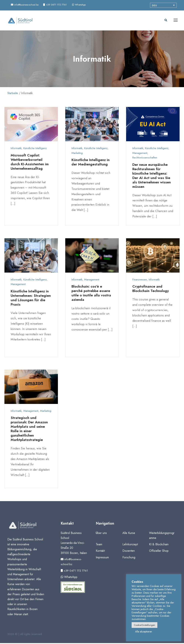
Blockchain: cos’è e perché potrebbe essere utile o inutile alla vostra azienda (92, 294)
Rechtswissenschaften (144, 159)
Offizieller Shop (159, 552)
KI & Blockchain (159, 545)
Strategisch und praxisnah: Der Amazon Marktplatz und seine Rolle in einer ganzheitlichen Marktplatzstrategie (30, 430)
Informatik (16, 149)
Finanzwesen (139, 281)
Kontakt (100, 552)
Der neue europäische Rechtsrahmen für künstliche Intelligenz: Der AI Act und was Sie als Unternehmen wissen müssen (152, 176)
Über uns (101, 534)
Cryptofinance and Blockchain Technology (151, 290)
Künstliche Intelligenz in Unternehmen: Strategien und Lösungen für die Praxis (30, 299)
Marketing (77, 154)
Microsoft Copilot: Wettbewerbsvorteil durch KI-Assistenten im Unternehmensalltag (30, 163)
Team (99, 545)
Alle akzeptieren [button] (143, 631)
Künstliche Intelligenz (35, 149)
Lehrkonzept (130, 545)
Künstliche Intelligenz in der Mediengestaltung (91, 163)
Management (139, 154)
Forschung (128, 558)
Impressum (102, 558)
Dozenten (128, 552)
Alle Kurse (128, 534)
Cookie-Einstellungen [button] (144, 625)
